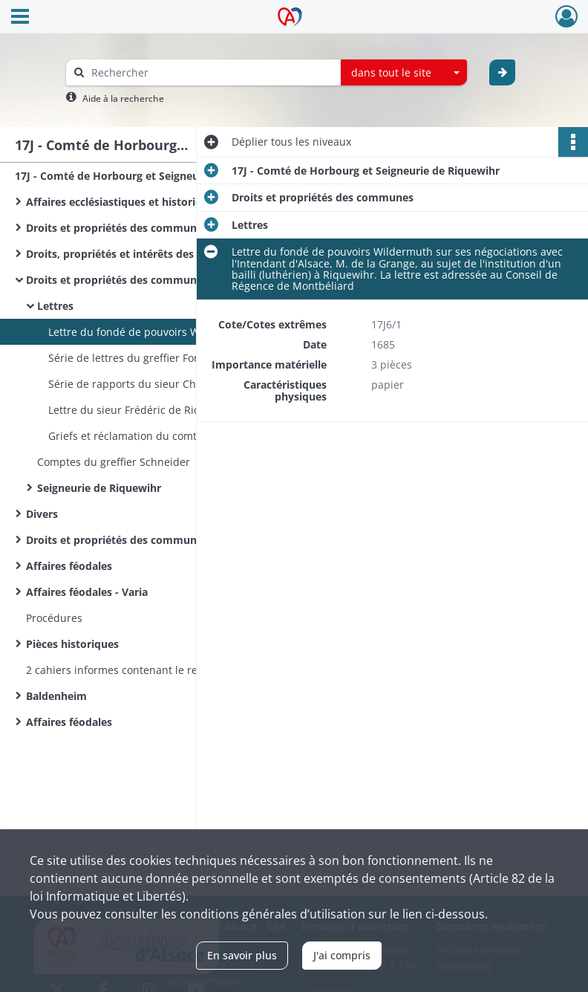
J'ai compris (341, 955)
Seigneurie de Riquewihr (99, 488)
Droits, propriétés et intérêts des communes (140, 254)
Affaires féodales (69, 566)
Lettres (55, 306)
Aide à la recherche (123, 98)
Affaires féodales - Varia (87, 592)
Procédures (54, 618)
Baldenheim (56, 696)
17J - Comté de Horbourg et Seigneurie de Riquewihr (149, 176)
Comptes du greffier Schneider (113, 462)
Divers (42, 514)
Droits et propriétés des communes (117, 228)
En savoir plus (242, 955)
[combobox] (404, 72)
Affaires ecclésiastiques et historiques (123, 202)
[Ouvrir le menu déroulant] (20, 18)
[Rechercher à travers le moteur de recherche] (210, 72)
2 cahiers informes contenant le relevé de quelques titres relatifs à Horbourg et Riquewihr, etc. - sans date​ (174, 670)
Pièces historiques (72, 644)
